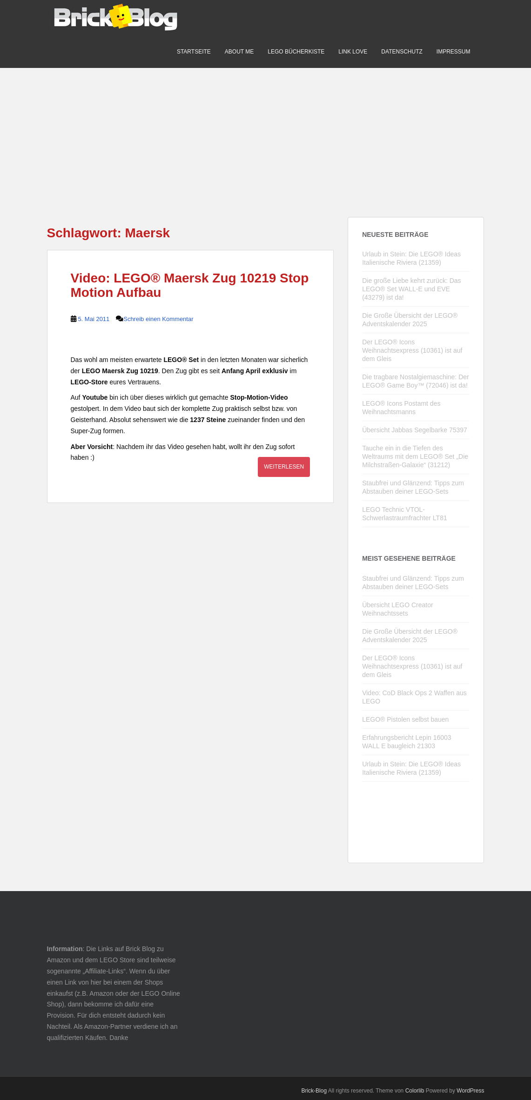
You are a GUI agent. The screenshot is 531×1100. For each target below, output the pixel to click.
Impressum (454, 51)
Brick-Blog (314, 1090)
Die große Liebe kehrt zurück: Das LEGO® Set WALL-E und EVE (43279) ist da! (411, 289)
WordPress (470, 1090)
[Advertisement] (265, 133)
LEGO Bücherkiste (296, 51)
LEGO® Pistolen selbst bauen (405, 719)
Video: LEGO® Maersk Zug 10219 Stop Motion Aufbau (190, 285)
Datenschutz (401, 51)
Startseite (194, 51)
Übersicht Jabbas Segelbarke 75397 (414, 430)
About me (239, 51)
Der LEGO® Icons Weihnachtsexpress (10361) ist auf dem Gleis (412, 350)
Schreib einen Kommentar (158, 318)
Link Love (352, 51)
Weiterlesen (284, 466)
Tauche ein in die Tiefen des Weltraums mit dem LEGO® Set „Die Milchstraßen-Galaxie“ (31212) (415, 456)
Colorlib (414, 1090)
